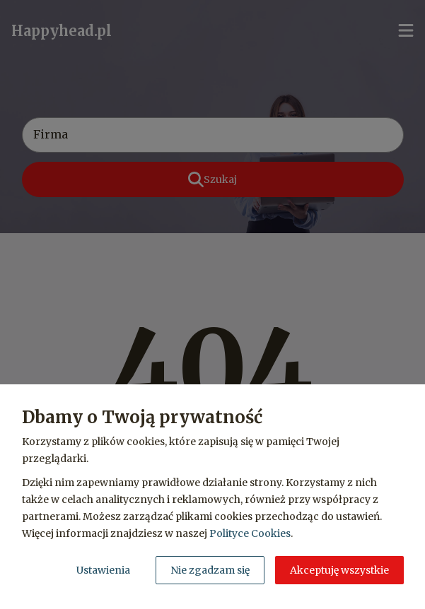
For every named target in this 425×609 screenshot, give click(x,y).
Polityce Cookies (250, 533)
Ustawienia (103, 570)
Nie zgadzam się (210, 570)
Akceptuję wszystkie (339, 570)
